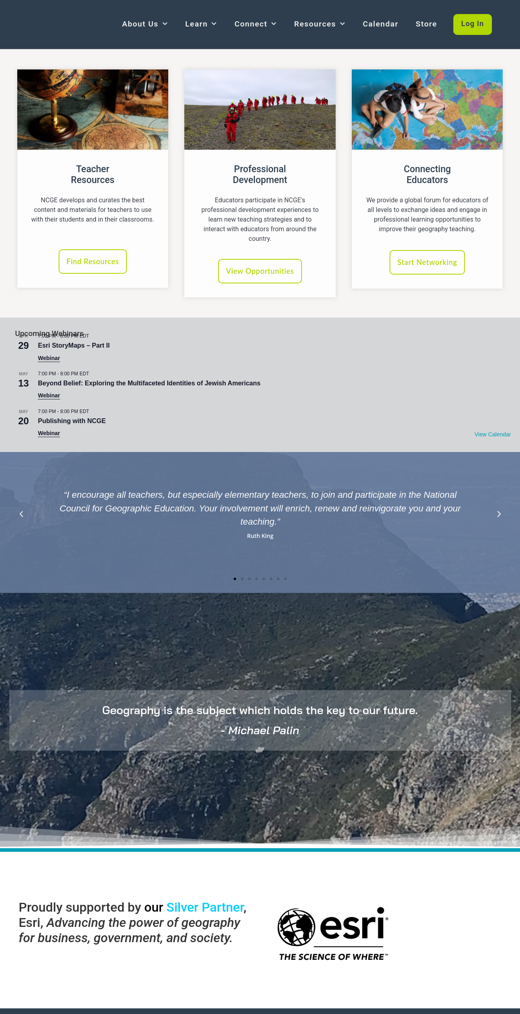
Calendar (380, 24)
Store (426, 24)
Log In (473, 24)
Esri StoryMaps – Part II (74, 347)
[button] (21, 517)
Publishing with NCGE (72, 422)
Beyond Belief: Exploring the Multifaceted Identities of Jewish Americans (149, 385)
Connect (256, 24)
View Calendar (493, 437)
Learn (201, 24)
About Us (145, 24)
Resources (320, 24)
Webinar (49, 360)
